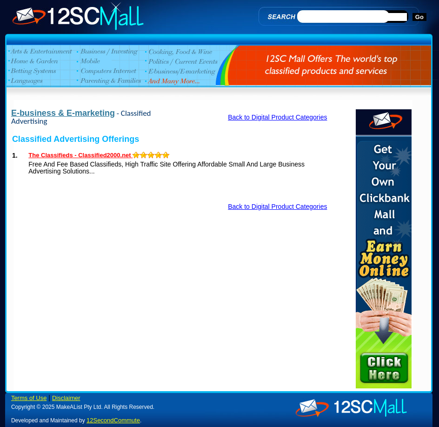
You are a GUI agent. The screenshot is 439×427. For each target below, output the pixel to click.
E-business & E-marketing (63, 113)
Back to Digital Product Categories (277, 117)
